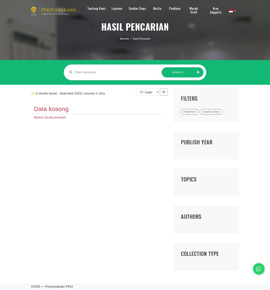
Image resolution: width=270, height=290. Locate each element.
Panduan (175, 8)
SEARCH (178, 74)
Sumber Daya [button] (137, 8)
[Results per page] (147, 92)
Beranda (124, 38)
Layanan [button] (117, 8)
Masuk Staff (194, 10)
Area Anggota (215, 10)
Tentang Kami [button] (96, 8)
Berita (157, 8)
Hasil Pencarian (141, 38)
